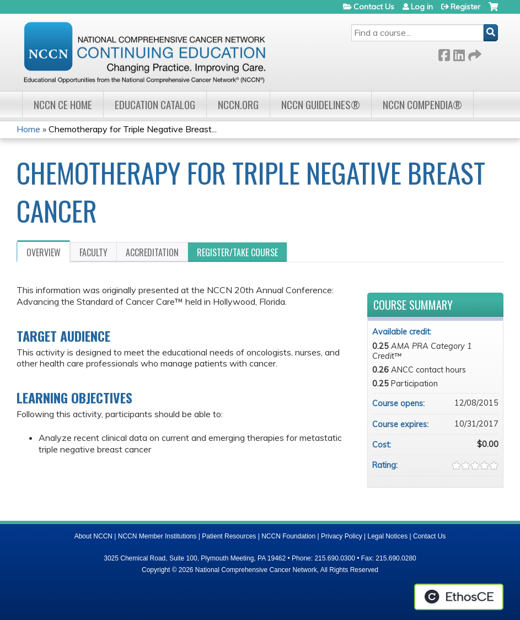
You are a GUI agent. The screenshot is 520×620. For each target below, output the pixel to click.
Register (465, 6)
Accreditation (152, 252)
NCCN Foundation (288, 536)
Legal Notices (387, 536)
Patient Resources (229, 536)
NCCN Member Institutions (157, 536)
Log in (422, 6)
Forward (473, 53)
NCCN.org (238, 104)
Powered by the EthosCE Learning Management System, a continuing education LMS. (458, 597)
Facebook (443, 53)
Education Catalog (155, 104)
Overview (43, 252)
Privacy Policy (341, 536)
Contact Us (373, 6)
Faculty (93, 252)
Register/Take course (237, 252)
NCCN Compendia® (422, 104)
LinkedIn (458, 53)
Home (28, 128)
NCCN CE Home (63, 104)
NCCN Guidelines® (320, 104)
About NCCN (93, 536)
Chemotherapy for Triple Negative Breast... (133, 128)
